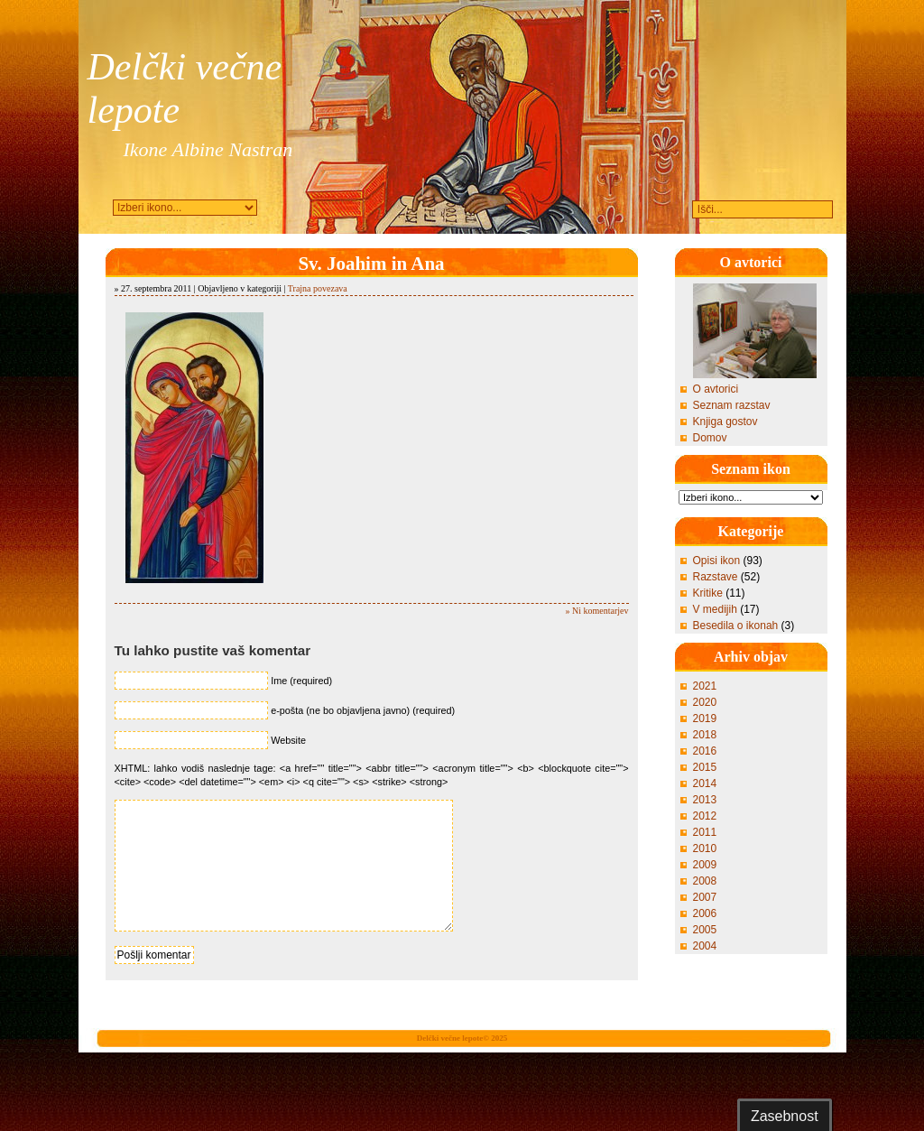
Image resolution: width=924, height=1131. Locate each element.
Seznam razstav (732, 405)
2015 (705, 767)
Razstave (715, 576)
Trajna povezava (317, 288)
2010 (705, 848)
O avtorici (716, 389)
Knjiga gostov (725, 421)
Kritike (708, 593)
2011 (705, 832)
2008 (705, 881)
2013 (705, 799)
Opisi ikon (717, 560)
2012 (705, 816)
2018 (705, 734)
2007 (705, 897)
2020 (705, 702)
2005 (705, 929)
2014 (705, 783)
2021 (705, 686)
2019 (705, 718)
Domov (710, 437)
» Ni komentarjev (597, 611)
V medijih (715, 609)
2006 (705, 913)
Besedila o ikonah (736, 625)
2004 (705, 946)
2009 (705, 864)
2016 (705, 751)
